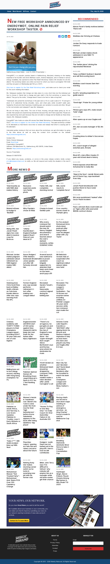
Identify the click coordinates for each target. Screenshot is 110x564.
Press (55, 551)
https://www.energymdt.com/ (16, 134)
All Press (26, 11)
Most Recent (17, 11)
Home (9, 11)
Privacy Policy (55, 542)
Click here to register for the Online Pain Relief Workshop (30, 122)
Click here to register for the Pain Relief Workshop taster (26, 87)
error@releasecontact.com (15, 161)
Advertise (55, 545)
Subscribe (88, 549)
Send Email (14, 142)
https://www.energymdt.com (21, 148)
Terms (55, 540)
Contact (33, 11)
